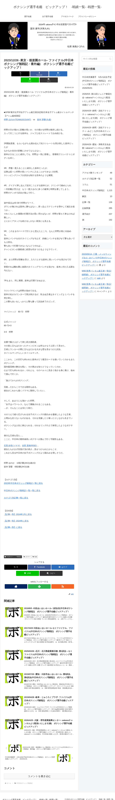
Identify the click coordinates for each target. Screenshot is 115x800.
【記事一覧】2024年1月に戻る (18, 508)
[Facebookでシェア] (27, 73)
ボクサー (27, 550)
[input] (97, 58)
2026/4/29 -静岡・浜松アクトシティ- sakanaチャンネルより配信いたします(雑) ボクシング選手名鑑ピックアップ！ (97, 116)
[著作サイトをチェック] (34, 580)
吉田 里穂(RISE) (29, 439)
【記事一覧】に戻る (13, 521)
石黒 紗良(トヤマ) (12, 439)
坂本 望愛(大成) (44, 113)
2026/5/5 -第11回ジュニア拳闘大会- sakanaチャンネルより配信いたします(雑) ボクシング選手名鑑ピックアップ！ (97, 99)
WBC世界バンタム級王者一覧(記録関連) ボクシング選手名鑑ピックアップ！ (96, 274)
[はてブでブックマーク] (39, 73)
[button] (63, 73)
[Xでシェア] (15, 73)
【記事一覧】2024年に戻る (16, 515)
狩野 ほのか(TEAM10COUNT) (17, 113)
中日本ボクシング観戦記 (13, 550)
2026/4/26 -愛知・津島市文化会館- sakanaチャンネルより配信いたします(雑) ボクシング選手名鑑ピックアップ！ (97, 149)
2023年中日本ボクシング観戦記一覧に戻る (23, 477)
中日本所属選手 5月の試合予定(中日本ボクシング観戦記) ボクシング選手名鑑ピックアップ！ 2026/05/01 (97, 82)
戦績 (35, 550)
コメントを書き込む (39, 773)
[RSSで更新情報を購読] (44, 580)
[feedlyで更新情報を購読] (39, 580)
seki (99, 278)
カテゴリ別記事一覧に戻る (16, 492)
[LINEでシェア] (51, 73)
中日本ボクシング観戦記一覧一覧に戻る (22, 484)
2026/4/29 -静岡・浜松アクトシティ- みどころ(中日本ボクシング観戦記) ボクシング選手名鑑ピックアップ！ (96, 133)
